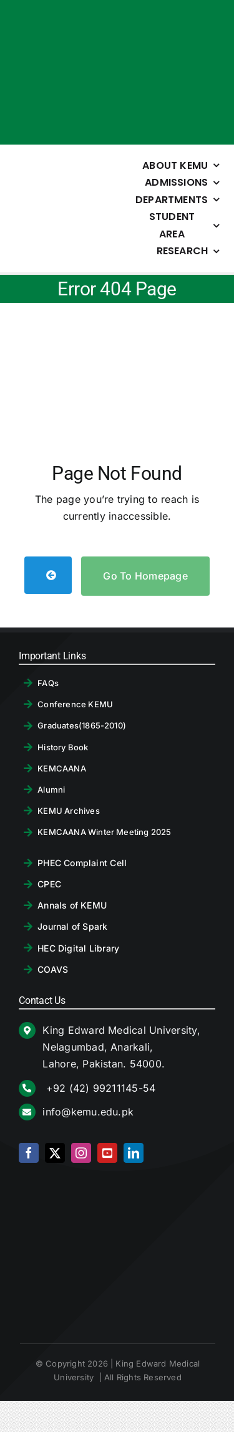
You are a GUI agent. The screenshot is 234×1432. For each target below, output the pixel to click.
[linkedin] (134, 1153)
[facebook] (29, 1153)
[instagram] (81, 1153)
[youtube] (107, 1153)
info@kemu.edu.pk (88, 1111)
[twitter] (55, 1153)
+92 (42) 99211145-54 (98, 1088)
